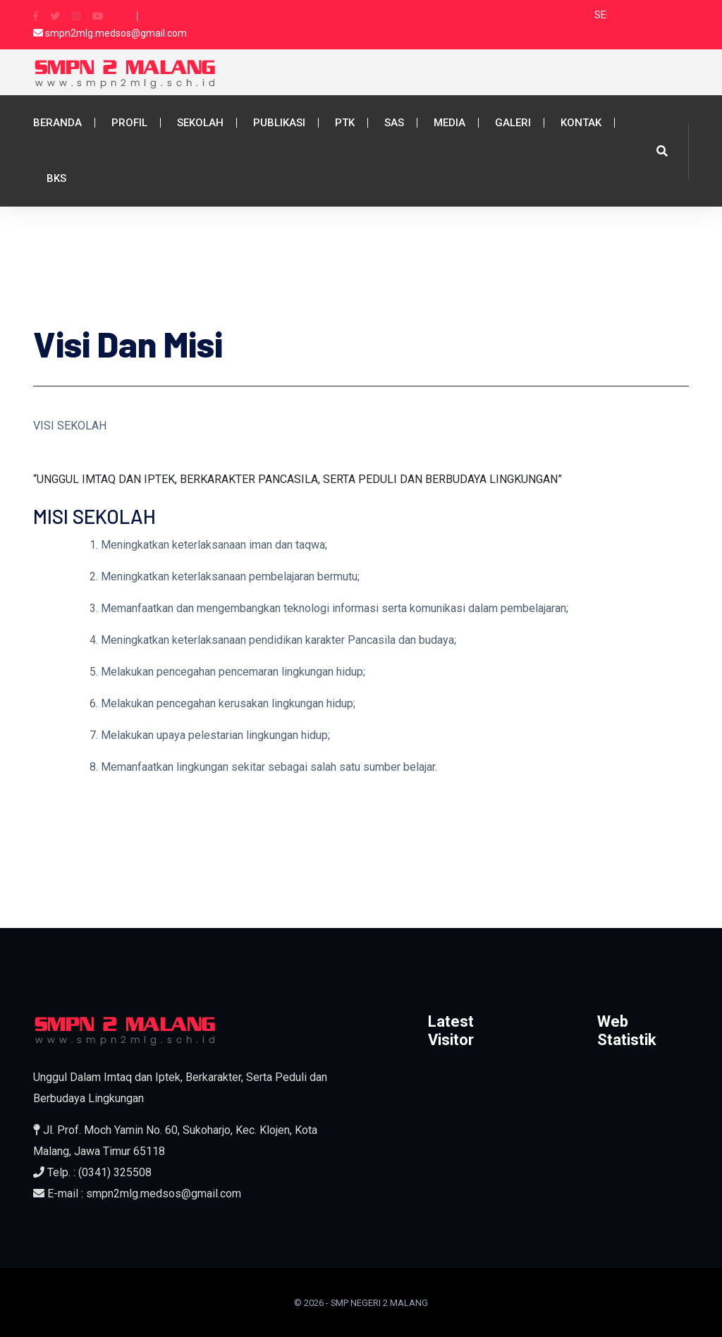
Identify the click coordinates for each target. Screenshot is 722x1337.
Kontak (581, 122)
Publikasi (279, 122)
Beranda (57, 122)
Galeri (513, 122)
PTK (345, 122)
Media (449, 122)
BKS (56, 178)
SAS (394, 122)
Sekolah (200, 122)
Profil (129, 122)
